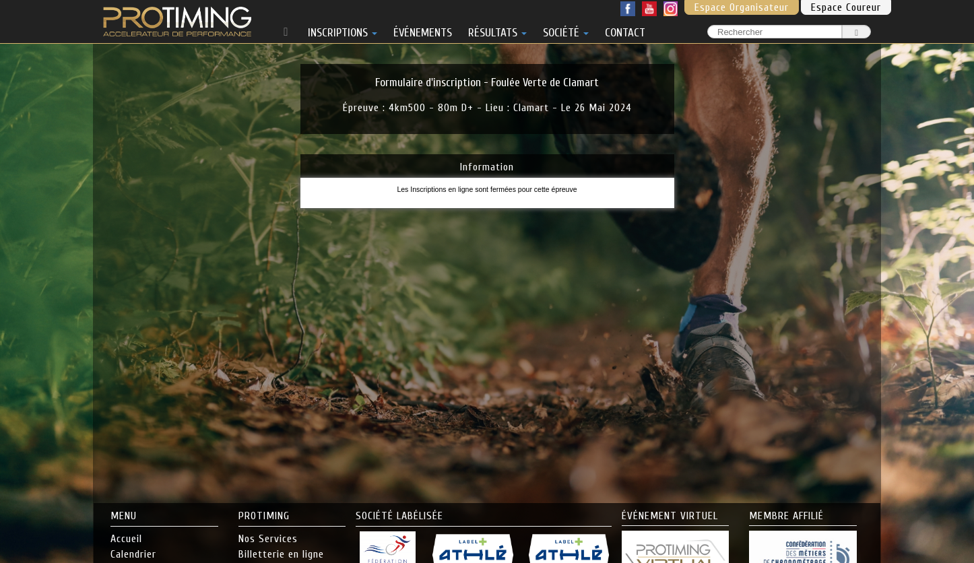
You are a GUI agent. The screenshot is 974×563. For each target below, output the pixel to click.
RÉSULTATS (497, 30)
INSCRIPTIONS (342, 30)
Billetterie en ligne (281, 554)
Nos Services (268, 539)
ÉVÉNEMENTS (422, 30)
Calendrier (133, 554)
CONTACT (625, 30)
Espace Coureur (846, 7)
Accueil (126, 539)
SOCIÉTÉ (566, 30)
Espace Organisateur (741, 7)
